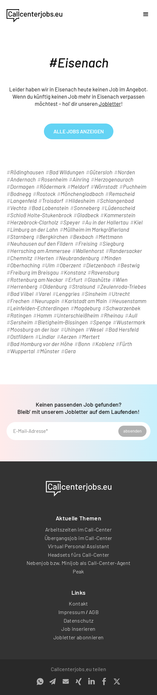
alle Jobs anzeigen (78, 131)
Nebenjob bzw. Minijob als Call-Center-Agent (79, 563)
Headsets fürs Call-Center (78, 554)
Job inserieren (78, 629)
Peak (78, 571)
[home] (34, 14)
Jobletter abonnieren (78, 637)
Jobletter (110, 103)
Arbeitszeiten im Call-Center (78, 529)
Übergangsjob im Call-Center (78, 538)
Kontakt (78, 603)
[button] (146, 14)
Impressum (71, 612)
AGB (94, 612)
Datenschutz (79, 620)
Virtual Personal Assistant (78, 546)
